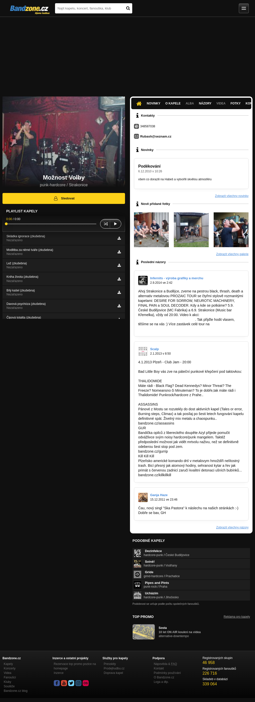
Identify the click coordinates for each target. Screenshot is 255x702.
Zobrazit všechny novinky (232, 196)
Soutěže (9, 686)
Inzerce (59, 673)
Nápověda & (165, 664)
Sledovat (64, 198)
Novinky (153, 103)
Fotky (236, 103)
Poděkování (149, 166)
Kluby (7, 682)
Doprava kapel (113, 673)
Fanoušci (10, 677)
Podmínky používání (167, 673)
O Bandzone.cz (164, 677)
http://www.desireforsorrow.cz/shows (166, 329)
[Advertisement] (127, 54)
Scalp (154, 349)
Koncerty (9, 668)
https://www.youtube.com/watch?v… (166, 320)
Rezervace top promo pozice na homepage (75, 666)
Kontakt (159, 668)
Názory (205, 103)
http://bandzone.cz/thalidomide (162, 400)
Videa (221, 103)
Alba (190, 103)
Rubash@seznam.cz (155, 136)
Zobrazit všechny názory (232, 527)
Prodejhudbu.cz (114, 668)
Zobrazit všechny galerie (232, 254)
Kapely (8, 664)
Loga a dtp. (161, 682)
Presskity (110, 664)
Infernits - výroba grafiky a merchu (176, 278)
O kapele (173, 103)
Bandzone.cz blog (15, 691)
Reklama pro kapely (237, 616)
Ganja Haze (159, 495)
